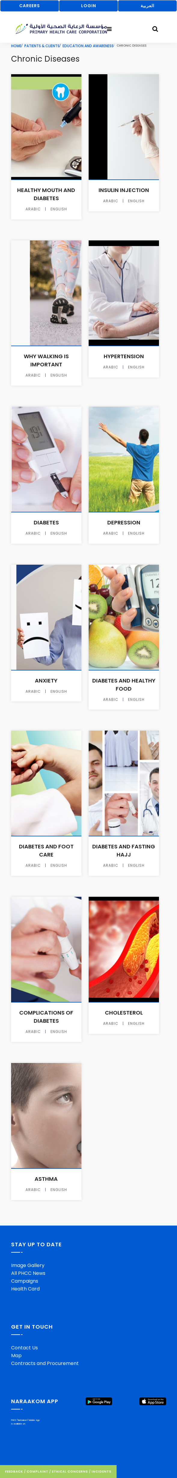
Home (16, 45)
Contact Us (24, 1347)
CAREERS (29, 6)
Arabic (33, 209)
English (58, 209)
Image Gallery (27, 1265)
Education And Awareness (88, 45)
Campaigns (24, 1281)
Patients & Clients (42, 45)
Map (16, 1355)
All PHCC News (28, 1273)
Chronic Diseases (45, 59)
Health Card (25, 1288)
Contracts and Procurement (45, 1363)
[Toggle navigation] (109, 29)
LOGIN (88, 6)
